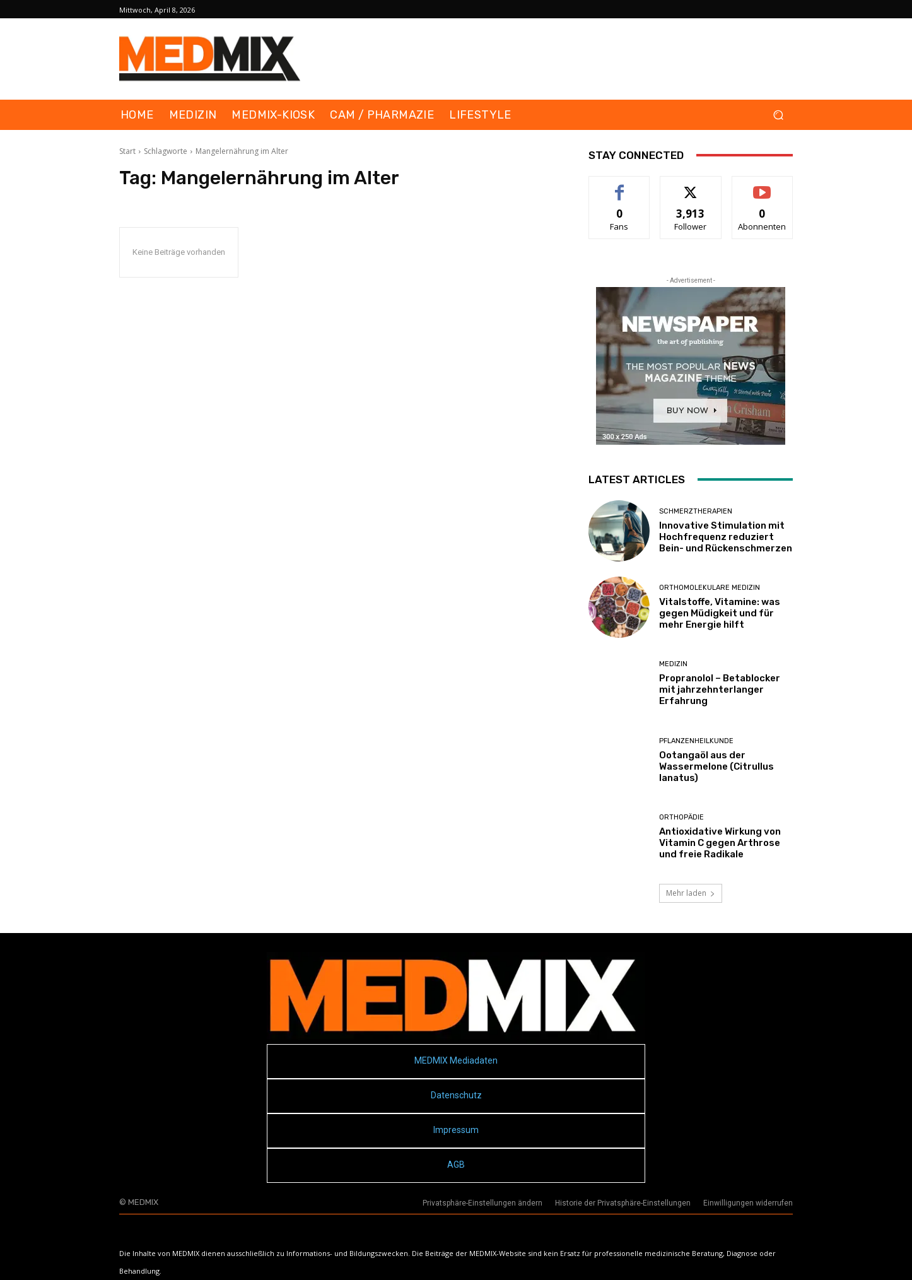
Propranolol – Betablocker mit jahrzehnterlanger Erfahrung (719, 689)
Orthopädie (681, 817)
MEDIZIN (673, 664)
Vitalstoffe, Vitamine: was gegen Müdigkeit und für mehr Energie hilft (719, 613)
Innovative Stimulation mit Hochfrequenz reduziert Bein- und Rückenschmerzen (725, 537)
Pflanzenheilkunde (696, 740)
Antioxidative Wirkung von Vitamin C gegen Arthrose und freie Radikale (720, 843)
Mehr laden (690, 893)
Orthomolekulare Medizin (709, 587)
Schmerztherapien (695, 511)
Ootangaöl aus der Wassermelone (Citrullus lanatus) (716, 766)
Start (127, 151)
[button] (778, 115)
